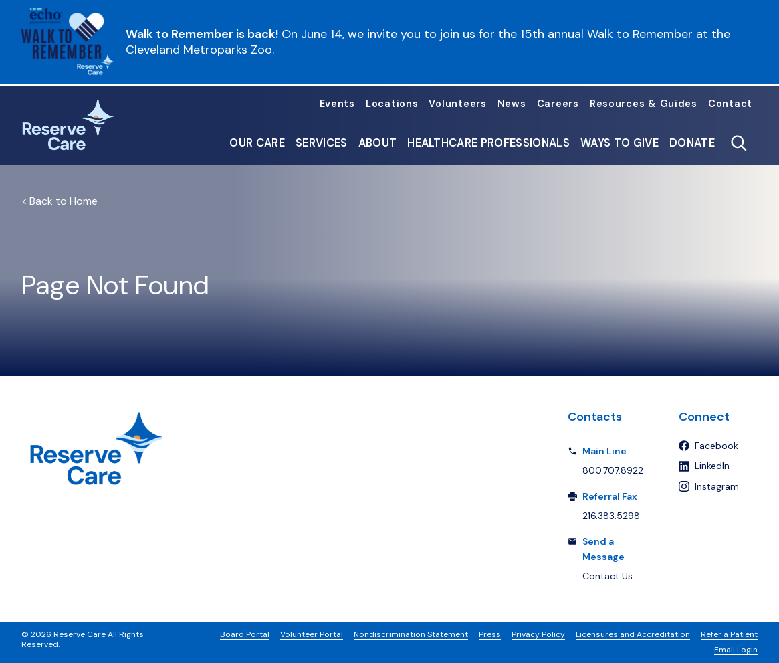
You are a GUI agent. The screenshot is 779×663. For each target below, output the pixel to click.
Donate (692, 143)
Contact (730, 105)
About (377, 143)
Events (337, 105)
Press (490, 634)
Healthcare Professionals (488, 143)
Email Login (736, 649)
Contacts (595, 417)
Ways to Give (619, 143)
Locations (392, 105)
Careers (558, 105)
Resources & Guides (643, 105)
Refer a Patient (729, 634)
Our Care (257, 143)
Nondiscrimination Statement (411, 634)
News (511, 105)
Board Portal (244, 634)
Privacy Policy (538, 634)
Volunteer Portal (311, 634)
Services (322, 143)
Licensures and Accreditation (633, 634)
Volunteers (457, 105)
